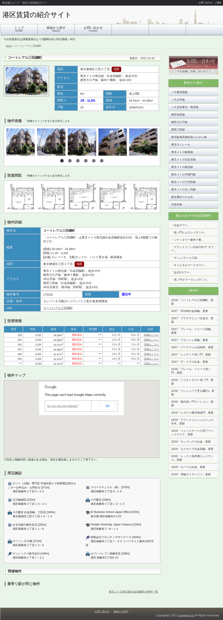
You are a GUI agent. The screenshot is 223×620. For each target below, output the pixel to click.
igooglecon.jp (186, 615)
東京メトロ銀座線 (182, 152)
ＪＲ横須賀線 (179, 92)
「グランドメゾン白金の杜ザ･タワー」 (192, 248)
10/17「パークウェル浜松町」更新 (192, 347)
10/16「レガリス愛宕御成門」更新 (192, 412)
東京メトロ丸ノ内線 (183, 189)
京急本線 (176, 204)
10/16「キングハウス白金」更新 (191, 441)
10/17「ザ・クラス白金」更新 (189, 361)
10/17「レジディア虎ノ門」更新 (191, 354)
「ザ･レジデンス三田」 (185, 258)
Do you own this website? (62, 406)
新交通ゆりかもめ (182, 196)
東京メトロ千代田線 (183, 182)
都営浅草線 (178, 114)
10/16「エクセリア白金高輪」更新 (192, 449)
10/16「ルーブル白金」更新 (188, 467)
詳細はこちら (151, 334)
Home (9, 46)
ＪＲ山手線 (178, 99)
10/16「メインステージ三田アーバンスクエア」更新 (192, 432)
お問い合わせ (93, 29)
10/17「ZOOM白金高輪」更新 (189, 311)
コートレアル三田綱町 (25, 57)
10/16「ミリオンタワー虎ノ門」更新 (192, 381)
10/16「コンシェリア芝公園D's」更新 (193, 392)
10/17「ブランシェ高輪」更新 (189, 340)
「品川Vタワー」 (181, 272)
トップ (19, 29)
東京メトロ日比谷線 (183, 159)
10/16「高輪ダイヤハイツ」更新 (191, 474)
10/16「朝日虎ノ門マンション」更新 (192, 403)
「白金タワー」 (180, 225)
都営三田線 (178, 129)
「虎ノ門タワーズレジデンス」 (190, 279)
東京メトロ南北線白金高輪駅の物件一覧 (133, 591)
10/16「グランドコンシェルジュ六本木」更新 (192, 421)
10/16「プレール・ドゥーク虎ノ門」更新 (191, 371)
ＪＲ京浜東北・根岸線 (184, 107)
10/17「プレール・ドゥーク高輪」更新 (192, 331)
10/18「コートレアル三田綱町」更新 (192, 302)
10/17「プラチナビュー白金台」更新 (192, 320)
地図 (116, 69)
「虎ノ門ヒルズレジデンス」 (189, 232)
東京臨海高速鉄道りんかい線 (189, 137)
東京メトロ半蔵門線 (183, 174)
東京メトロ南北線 (182, 167)
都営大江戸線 (179, 122)
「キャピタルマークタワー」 (189, 265)
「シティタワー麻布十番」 (187, 239)
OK (107, 406)
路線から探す (56, 29)
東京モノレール (180, 144)
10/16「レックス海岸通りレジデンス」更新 (192, 458)
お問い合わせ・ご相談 (210, 2)
